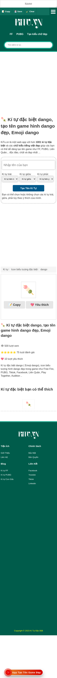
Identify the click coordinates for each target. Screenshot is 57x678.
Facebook (33, 470)
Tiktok (31, 479)
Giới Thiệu (5, 453)
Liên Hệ (4, 457)
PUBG (19, 34)
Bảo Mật (32, 453)
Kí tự (5, 269)
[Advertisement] (28, 81)
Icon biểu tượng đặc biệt (24, 269)
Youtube (32, 475)
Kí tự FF (4, 470)
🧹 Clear (30, 11)
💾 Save (18, 11)
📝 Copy (6, 11)
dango (43, 269)
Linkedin (32, 483)
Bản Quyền (33, 457)
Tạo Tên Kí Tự (28, 188)
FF (11, 34)
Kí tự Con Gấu (7, 479)
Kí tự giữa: (25, 174)
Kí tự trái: (7, 174)
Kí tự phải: (43, 174)
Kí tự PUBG (6, 475)
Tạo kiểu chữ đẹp (37, 34)
